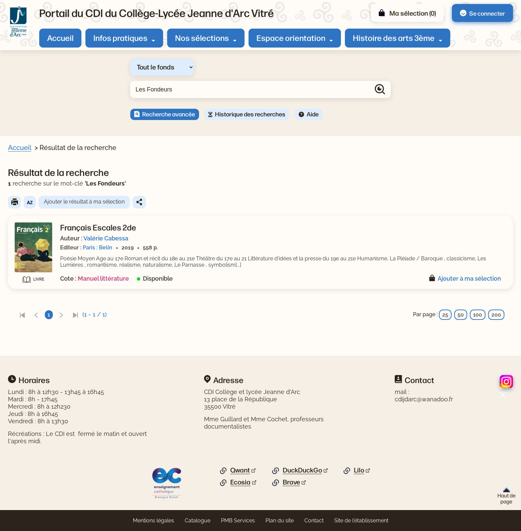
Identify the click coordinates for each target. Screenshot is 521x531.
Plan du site (279, 520)
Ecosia (240, 482)
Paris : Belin (226, 247)
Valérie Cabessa (234, 238)
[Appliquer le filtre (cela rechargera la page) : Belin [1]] (35, 292)
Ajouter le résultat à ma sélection (213, 202)
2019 (32, 269)
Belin (33, 292)
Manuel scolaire (46, 246)
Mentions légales (153, 520)
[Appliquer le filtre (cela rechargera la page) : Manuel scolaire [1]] (49, 245)
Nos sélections (202, 37)
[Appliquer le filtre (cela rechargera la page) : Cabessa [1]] (40, 222)
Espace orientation (291, 37)
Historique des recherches (250, 114)
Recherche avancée (168, 114)
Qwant (240, 470)
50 (461, 315)
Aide (313, 114)
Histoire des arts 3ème (394, 37)
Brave (291, 482)
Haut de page (506, 495)
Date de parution (38, 259)
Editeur (25, 282)
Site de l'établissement (361, 520)
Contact (314, 520)
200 (496, 315)
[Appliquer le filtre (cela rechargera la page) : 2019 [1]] (35, 269)
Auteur (25, 212)
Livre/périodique (37, 190)
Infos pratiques (120, 37)
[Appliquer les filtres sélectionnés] (32, 310)
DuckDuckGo (302, 470)
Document (39, 200)
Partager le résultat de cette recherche (268, 202)
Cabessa (37, 223)
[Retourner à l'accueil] (18, 22)
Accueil (60, 37)
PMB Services (238, 520)
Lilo (359, 470)
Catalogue (197, 520)
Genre (24, 236)
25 (445, 315)
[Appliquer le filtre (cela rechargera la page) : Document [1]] (42, 199)
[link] (151, 314)
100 (477, 315)
